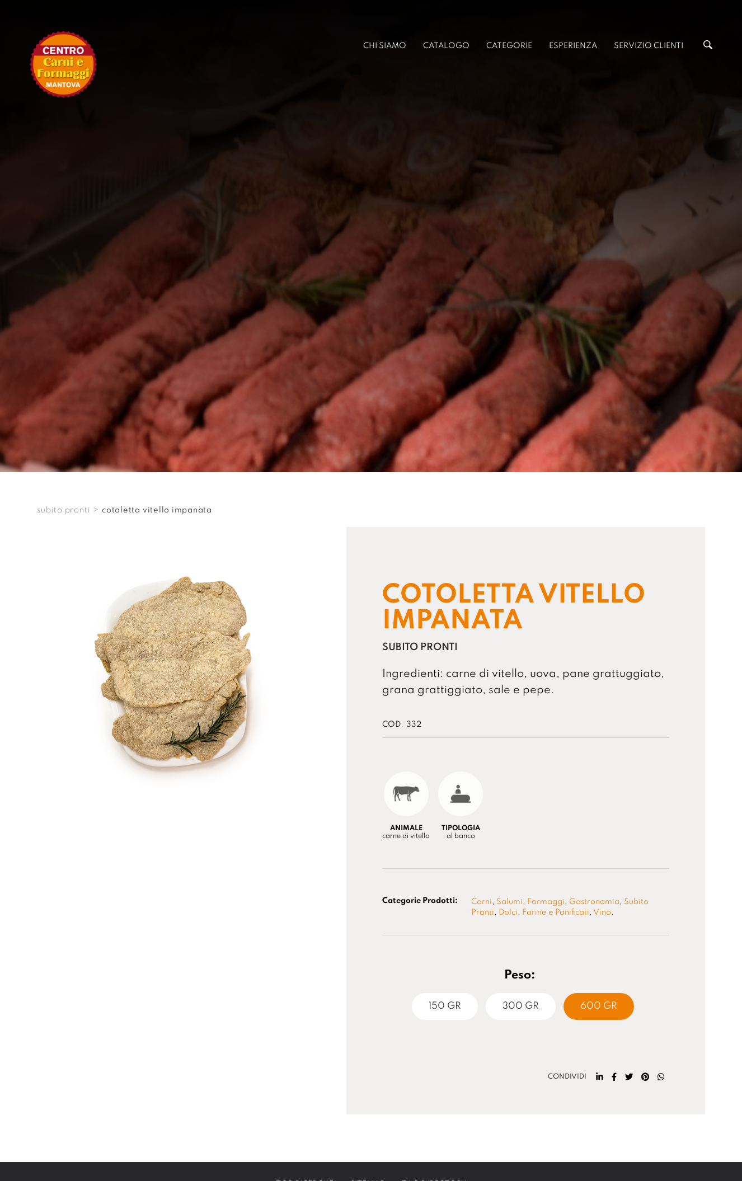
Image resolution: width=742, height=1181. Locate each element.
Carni (481, 902)
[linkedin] (599, 1077)
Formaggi (546, 902)
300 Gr (521, 1006)
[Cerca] (707, 47)
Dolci (508, 912)
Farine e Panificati (555, 912)
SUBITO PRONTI (63, 510)
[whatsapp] (661, 1077)
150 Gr (445, 1006)
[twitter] (629, 1077)
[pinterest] (645, 1077)
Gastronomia (594, 902)
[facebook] (614, 1077)
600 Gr (598, 1006)
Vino (602, 912)
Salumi (509, 902)
